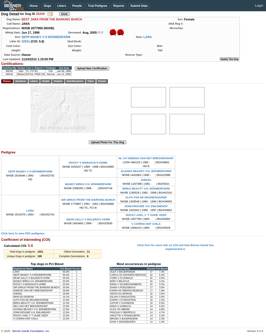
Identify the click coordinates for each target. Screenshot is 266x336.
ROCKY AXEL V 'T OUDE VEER (146, 215)
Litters (61, 5)
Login (259, 5)
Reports (118, 5)
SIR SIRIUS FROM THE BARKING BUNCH (88, 199)
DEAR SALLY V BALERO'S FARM (88, 219)
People (77, 5)
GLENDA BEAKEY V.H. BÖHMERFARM (146, 171)
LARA (147, 37)
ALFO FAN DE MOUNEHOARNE (146, 197)
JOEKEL (146, 179)
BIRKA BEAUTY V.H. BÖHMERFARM (146, 188)
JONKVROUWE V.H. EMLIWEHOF (146, 206)
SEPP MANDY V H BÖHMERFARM (45, 37)
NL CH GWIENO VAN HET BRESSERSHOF (146, 158)
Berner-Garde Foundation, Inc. (31, 331)
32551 (25, 41)
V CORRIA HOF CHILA (146, 223)
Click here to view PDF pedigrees (22, 233)
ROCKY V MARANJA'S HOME (88, 162)
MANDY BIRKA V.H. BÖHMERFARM (88, 184)
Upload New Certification (92, 68)
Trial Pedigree (97, 5)
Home (34, 5)
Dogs (47, 5)
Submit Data (138, 5)
